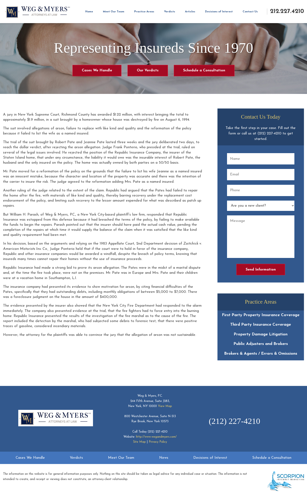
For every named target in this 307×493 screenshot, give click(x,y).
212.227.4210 (287, 11)
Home (89, 11)
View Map (165, 406)
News (163, 458)
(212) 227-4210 (158, 431)
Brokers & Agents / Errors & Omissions (260, 354)
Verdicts (169, 11)
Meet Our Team (113, 11)
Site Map (139, 442)
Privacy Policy (158, 442)
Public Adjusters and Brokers (260, 344)
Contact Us (250, 11)
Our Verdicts (148, 70)
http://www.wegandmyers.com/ (156, 436)
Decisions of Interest (219, 11)
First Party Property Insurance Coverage (260, 315)
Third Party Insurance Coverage (260, 325)
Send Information (261, 270)
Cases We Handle (97, 70)
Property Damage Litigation (261, 334)
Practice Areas (144, 11)
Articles (190, 11)
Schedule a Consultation (204, 70)
